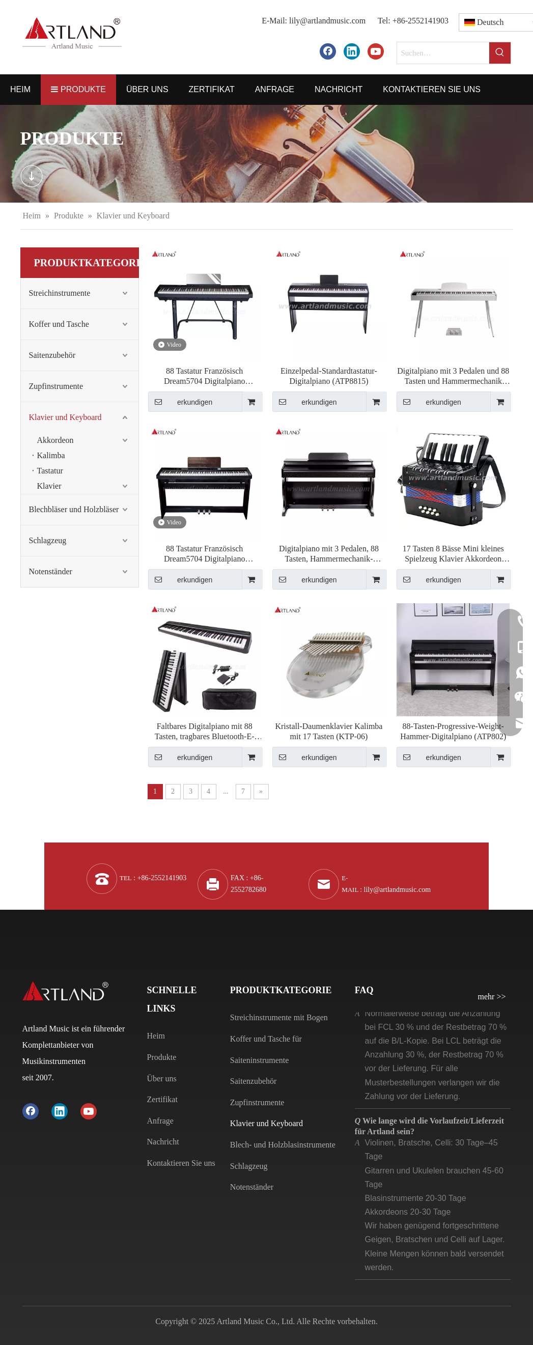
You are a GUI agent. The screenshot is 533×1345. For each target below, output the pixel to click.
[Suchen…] (443, 53)
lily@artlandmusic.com (327, 20)
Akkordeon (55, 440)
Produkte (162, 1057)
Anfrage (160, 1120)
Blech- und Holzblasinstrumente (282, 1144)
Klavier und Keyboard (65, 417)
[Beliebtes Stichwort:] (500, 53)
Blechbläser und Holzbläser (74, 509)
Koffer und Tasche (59, 324)
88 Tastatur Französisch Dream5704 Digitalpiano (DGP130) (204, 554)
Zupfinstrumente (56, 386)
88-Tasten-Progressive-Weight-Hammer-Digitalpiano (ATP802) (453, 731)
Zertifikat (162, 1099)
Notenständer (50, 571)
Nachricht (163, 1141)
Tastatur (50, 470)
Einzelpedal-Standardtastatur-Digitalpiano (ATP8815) (328, 376)
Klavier (49, 486)
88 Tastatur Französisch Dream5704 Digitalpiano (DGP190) (204, 376)
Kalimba (51, 455)
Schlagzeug (48, 540)
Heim (156, 1035)
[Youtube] (376, 51)
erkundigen (180, 401)
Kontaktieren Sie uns (181, 1163)
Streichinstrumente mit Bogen (279, 1017)
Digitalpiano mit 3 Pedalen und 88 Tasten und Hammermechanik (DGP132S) (453, 376)
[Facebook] (328, 51)
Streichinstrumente (60, 293)
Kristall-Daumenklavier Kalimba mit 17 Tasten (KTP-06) (328, 731)
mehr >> (492, 997)
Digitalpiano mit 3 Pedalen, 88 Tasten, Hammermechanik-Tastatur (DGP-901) (329, 554)
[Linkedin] (352, 51)
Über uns (162, 1078)
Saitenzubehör (52, 355)
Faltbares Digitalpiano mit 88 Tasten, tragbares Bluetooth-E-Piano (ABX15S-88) (205, 732)
